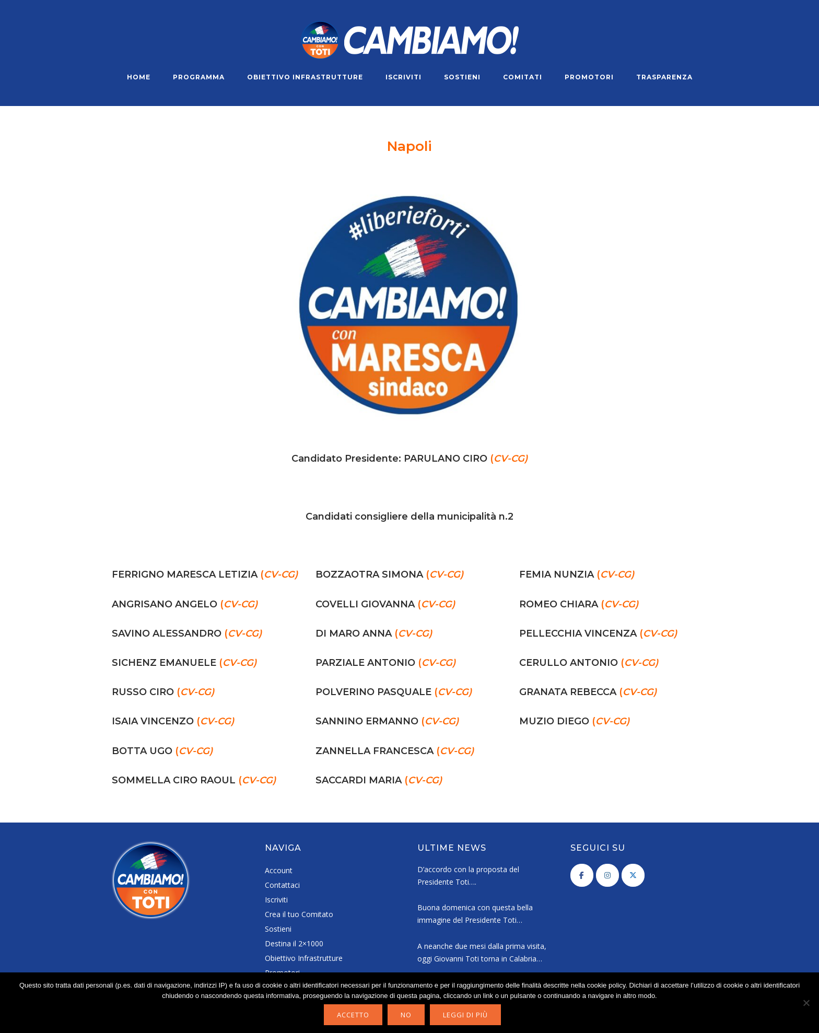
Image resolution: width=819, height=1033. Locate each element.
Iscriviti (403, 77)
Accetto (353, 1014)
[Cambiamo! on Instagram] (607, 875)
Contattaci (282, 885)
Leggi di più (465, 1014)
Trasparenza (664, 77)
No (406, 1014)
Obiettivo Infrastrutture (305, 77)
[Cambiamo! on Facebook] (581, 875)
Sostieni (462, 77)
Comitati (522, 77)
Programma (199, 77)
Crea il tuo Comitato (299, 914)
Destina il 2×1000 (294, 943)
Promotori (589, 77)
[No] (806, 1002)
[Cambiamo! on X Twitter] (633, 875)
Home (138, 77)
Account (278, 870)
